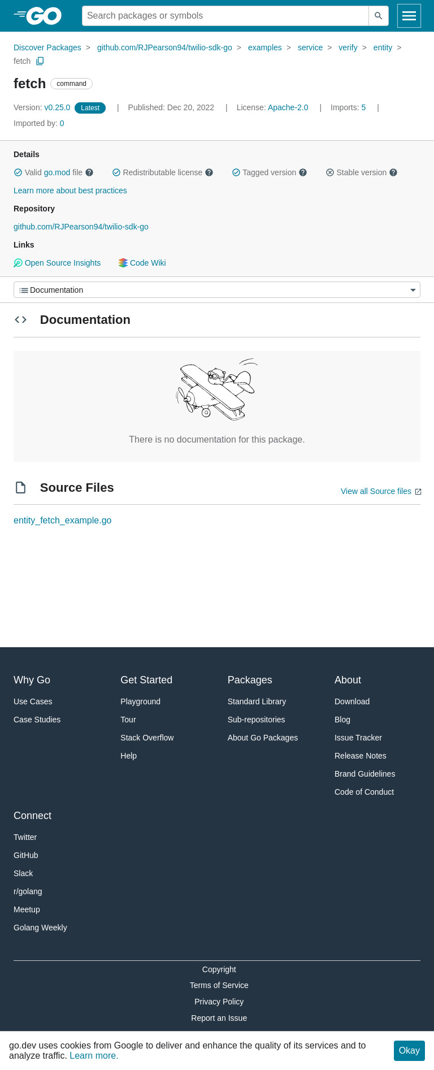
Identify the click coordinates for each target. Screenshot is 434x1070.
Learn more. (94, 1055)
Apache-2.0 (288, 107)
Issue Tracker (358, 737)
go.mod (57, 172)
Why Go (32, 680)
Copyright (219, 969)
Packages (250, 680)
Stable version (362, 172)
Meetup (27, 909)
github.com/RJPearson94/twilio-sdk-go (164, 47)
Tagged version (269, 172)
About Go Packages (263, 737)
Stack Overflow (146, 737)
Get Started (146, 680)
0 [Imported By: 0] (39, 123)
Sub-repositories (256, 719)
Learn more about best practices (70, 190)
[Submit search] (378, 16)
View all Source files (376, 491)
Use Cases (33, 701)
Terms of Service (219, 985)
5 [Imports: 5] (349, 107)
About (348, 680)
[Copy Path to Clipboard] (40, 61)
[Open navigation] (409, 16)
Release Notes (361, 755)
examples (265, 47)
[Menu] (217, 289)
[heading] (48, 16)
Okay (409, 1050)
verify (347, 47)
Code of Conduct (364, 791)
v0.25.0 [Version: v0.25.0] (43, 107)
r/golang (28, 891)
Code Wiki (142, 262)
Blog (342, 719)
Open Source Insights (57, 262)
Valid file (54, 172)
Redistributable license (163, 172)
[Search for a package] (225, 16)
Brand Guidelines (365, 773)
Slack (23, 873)
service (310, 47)
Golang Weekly (40, 927)
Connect (32, 815)
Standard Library (257, 701)
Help (128, 755)
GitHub (26, 855)
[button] (18, 172)
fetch (22, 61)
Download (352, 701)
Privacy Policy (219, 1001)
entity (383, 47)
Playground (140, 701)
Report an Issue (219, 1018)
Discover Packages (47, 47)
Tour (128, 719)
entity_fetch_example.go (62, 520)
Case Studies (37, 719)
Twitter (25, 837)
